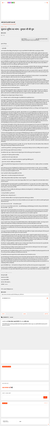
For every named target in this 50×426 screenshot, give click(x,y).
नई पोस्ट (3, 313)
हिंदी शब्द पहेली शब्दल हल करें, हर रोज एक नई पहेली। (9, 24)
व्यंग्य (5, 26)
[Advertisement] (25, 12)
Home (2, 26)
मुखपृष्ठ (20, 421)
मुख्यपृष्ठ (24, 313)
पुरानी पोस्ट (46, 313)
